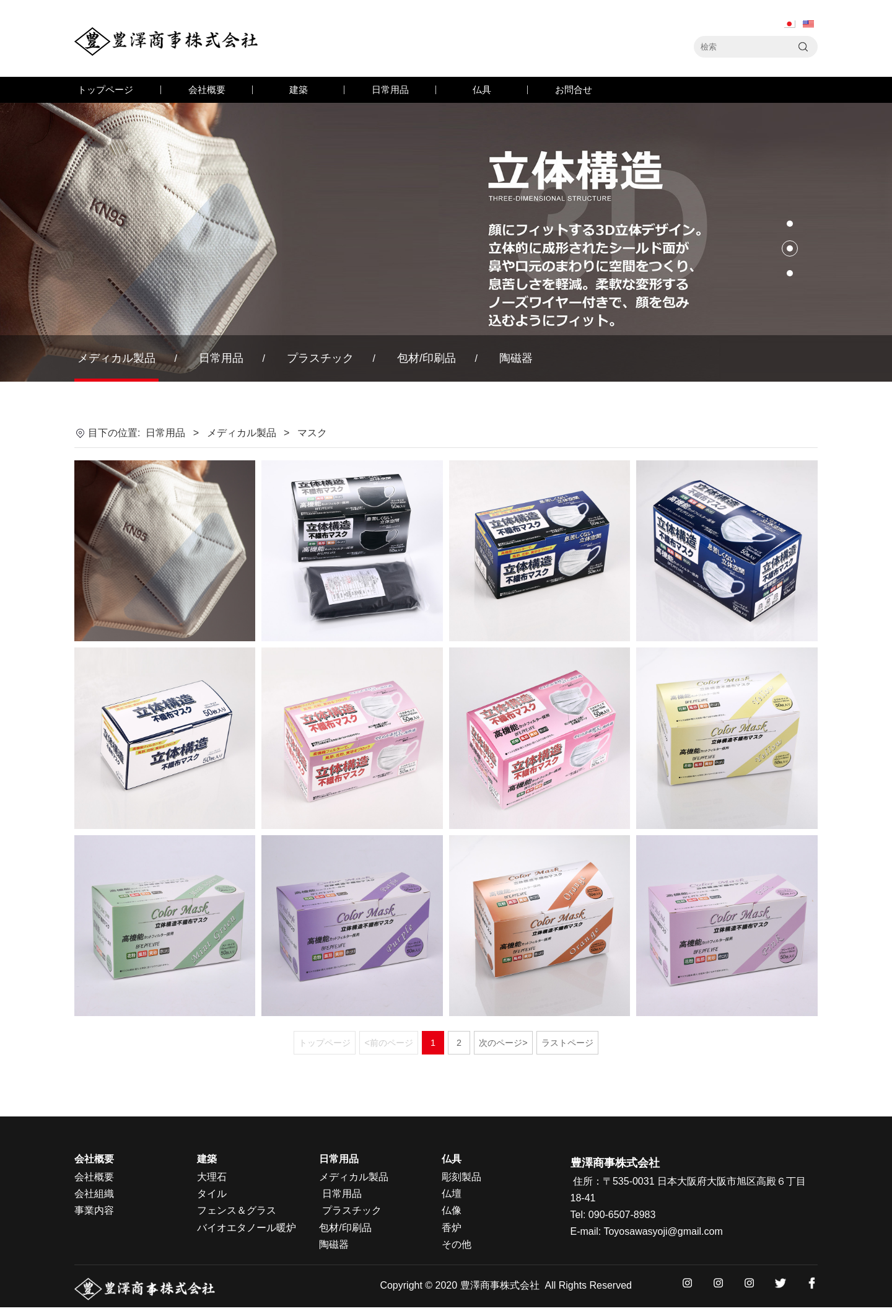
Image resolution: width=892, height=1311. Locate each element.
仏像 (451, 1210)
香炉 (451, 1227)
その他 (456, 1244)
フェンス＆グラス (236, 1210)
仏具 (482, 89)
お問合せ (573, 89)
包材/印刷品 (426, 358)
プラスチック (320, 358)
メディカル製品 (116, 358)
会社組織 (94, 1193)
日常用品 (390, 89)
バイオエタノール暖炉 (246, 1227)
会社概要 (206, 89)
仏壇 (451, 1193)
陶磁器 (516, 358)
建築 (298, 89)
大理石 (212, 1177)
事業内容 (94, 1210)
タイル (212, 1193)
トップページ (105, 89)
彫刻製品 (461, 1177)
